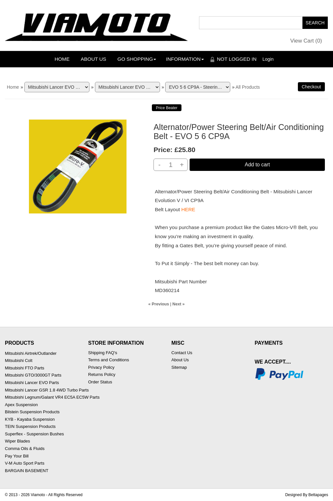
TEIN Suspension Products (30, 426)
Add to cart (257, 164)
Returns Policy (101, 374)
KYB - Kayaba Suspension (30, 419)
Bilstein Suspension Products (32, 411)
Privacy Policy (101, 367)
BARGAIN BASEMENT (26, 470)
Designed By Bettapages (306, 495)
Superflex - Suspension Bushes (34, 433)
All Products (247, 87)
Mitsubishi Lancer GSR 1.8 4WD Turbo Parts (47, 390)
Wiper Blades (17, 441)
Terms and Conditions (108, 359)
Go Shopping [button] (136, 59)
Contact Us (181, 352)
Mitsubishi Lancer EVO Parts (32, 382)
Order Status (100, 381)
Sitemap (179, 367)
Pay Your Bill (17, 456)
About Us (93, 59)
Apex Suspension (21, 404)
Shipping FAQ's (102, 352)
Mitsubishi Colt (19, 360)
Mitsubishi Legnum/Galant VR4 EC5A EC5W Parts (52, 397)
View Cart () (306, 41)
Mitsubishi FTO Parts (24, 368)
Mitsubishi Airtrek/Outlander (31, 353)
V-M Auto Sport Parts (24, 463)
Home (62, 59)
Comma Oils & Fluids (25, 448)
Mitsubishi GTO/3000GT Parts (33, 375)
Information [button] (185, 59)
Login (267, 59)
